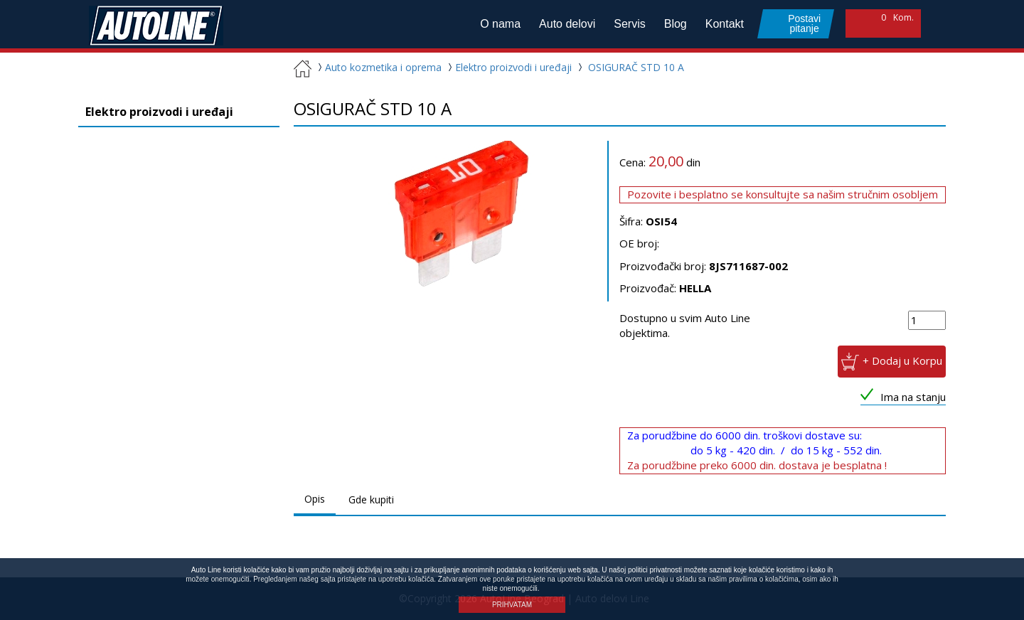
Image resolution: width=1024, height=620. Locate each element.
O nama (500, 24)
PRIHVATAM (512, 605)
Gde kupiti (371, 499)
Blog (675, 24)
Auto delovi (567, 24)
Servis (629, 24)
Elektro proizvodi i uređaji (508, 67)
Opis (314, 499)
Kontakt (724, 24)
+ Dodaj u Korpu (902, 360)
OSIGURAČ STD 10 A (636, 67)
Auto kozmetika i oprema (378, 67)
